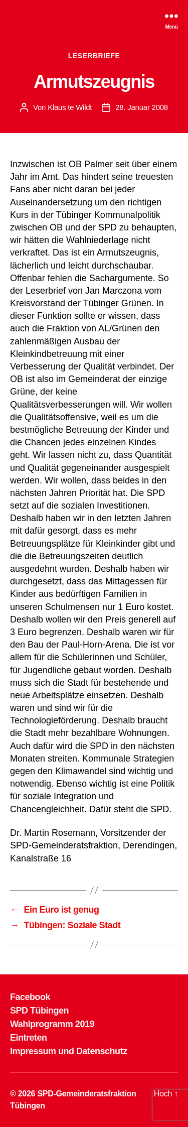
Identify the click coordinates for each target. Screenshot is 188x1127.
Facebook (30, 997)
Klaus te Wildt (70, 107)
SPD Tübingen (39, 1011)
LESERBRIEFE (94, 56)
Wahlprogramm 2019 (52, 1024)
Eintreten (28, 1038)
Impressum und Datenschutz (68, 1051)
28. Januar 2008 (141, 107)
